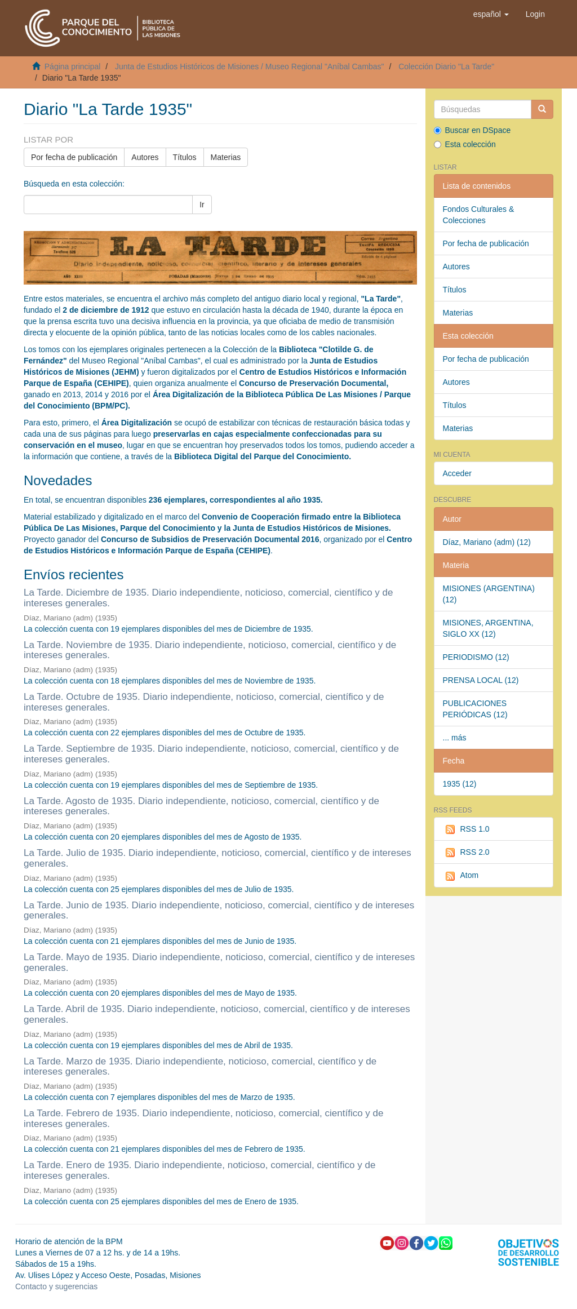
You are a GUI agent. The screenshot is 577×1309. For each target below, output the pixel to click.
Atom (461, 876)
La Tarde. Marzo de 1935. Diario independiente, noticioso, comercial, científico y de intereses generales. (200, 1066)
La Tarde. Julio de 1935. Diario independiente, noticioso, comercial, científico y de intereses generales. (217, 858)
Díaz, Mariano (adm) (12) (487, 542)
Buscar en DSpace (472, 130)
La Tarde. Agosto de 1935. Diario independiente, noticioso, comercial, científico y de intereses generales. (201, 806)
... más (455, 737)
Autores (144, 157)
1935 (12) (460, 783)
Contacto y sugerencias (56, 1286)
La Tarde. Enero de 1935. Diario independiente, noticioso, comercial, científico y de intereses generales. (199, 1170)
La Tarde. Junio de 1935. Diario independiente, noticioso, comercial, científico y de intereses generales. (219, 910)
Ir (202, 204)
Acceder (457, 473)
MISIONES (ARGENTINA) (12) (489, 594)
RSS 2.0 (466, 852)
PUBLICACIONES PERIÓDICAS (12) (475, 709)
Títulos (185, 157)
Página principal (73, 66)
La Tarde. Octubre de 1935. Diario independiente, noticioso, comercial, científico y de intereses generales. (204, 702)
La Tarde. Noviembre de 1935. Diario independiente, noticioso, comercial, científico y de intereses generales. (210, 650)
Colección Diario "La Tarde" (446, 66)
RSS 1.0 (466, 829)
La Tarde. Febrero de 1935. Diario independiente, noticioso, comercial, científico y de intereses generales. (204, 1118)
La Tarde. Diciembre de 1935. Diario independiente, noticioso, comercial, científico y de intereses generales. (208, 598)
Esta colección (465, 144)
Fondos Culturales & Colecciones (478, 215)
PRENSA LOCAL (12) (481, 680)
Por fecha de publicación (74, 157)
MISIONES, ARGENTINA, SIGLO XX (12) (488, 628)
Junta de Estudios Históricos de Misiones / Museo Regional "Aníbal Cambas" (249, 66)
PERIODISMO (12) (476, 657)
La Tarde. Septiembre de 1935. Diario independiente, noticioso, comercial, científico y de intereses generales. (211, 754)
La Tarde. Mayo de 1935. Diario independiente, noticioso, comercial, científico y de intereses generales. (219, 962)
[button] (491, 14)
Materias (226, 157)
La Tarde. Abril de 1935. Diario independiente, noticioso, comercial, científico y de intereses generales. (217, 1014)
